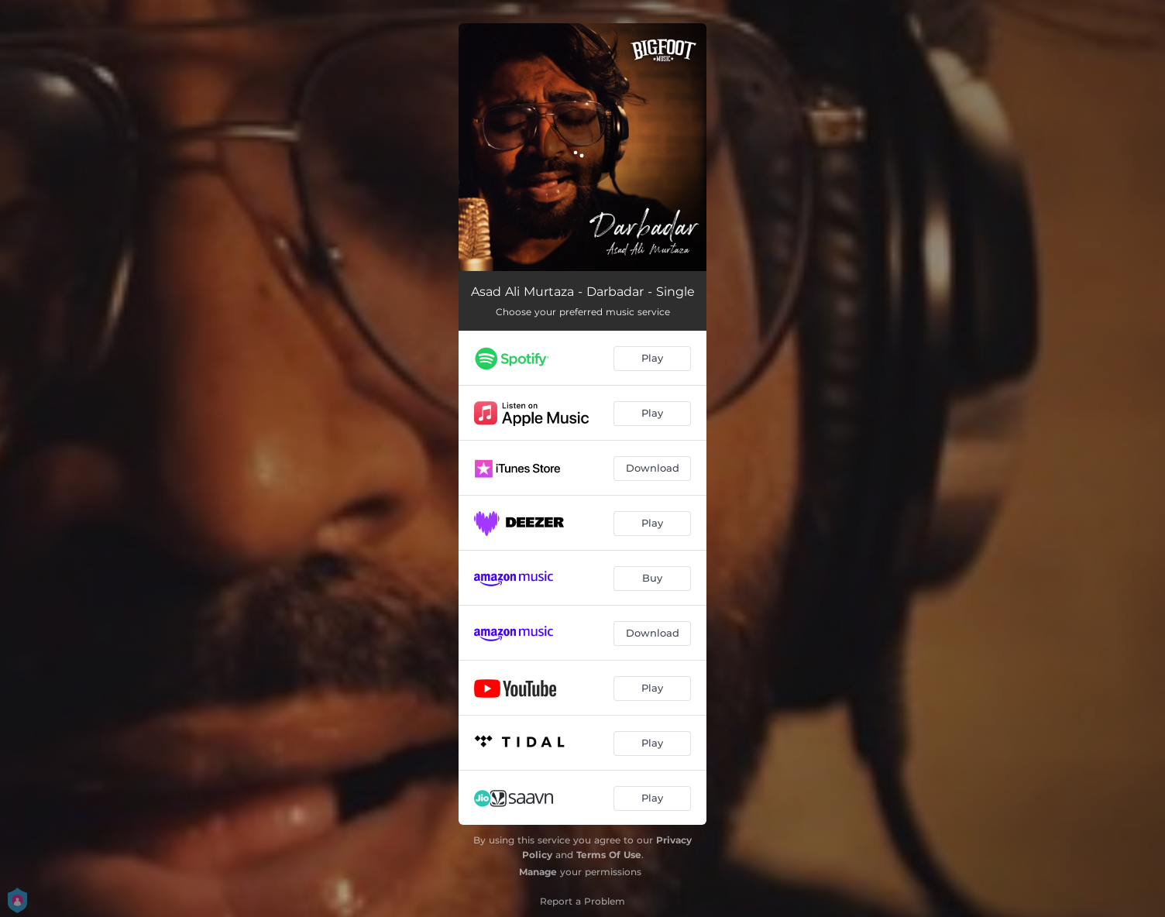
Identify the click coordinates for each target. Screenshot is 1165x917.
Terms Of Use (608, 854)
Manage (538, 872)
